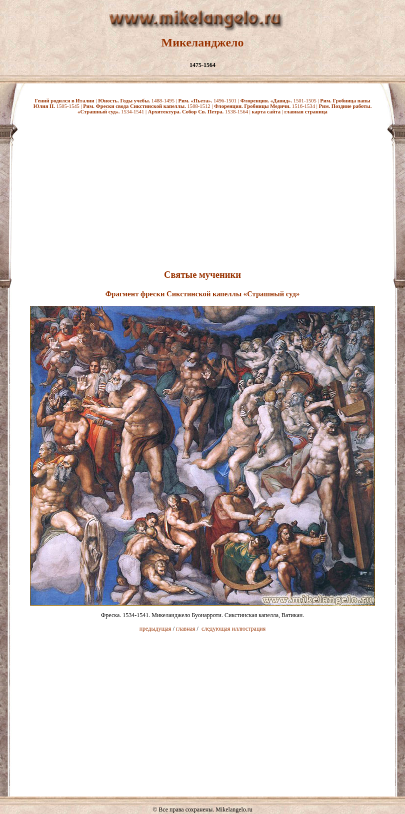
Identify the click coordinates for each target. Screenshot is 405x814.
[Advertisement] (202, 190)
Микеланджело (203, 42)
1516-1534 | (266, 106)
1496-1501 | (209, 100)
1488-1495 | (138, 100)
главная (186, 628)
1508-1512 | (148, 106)
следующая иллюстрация (234, 628)
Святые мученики (202, 274)
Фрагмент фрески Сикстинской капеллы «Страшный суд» (203, 294)
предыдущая (156, 628)
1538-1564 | (200, 111)
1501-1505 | (280, 100)
